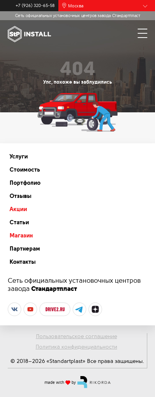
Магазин (21, 235)
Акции (18, 209)
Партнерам (25, 248)
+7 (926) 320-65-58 (35, 5)
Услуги (19, 156)
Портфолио (25, 182)
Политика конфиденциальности (76, 347)
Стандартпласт (54, 288)
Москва (75, 6)
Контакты (23, 261)
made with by (77, 382)
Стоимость (25, 169)
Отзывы (20, 195)
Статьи (19, 222)
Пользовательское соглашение (76, 336)
